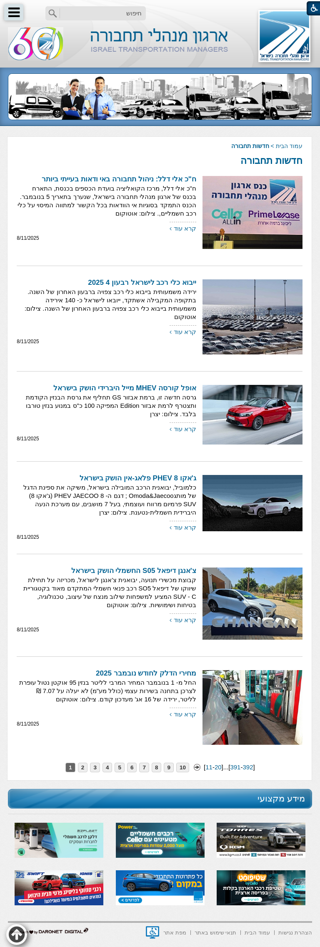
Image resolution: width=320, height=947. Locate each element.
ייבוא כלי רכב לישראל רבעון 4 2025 (142, 282)
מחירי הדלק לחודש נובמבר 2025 (146, 673)
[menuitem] (295, 931)
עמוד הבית (289, 146)
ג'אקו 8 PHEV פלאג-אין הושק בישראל (138, 478)
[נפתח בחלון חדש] (152, 932)
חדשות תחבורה (271, 160)
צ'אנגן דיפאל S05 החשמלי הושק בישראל (133, 571)
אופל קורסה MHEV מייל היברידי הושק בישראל (124, 388)
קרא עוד (185, 228)
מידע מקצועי (281, 798)
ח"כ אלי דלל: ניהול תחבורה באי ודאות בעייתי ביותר (119, 179)
